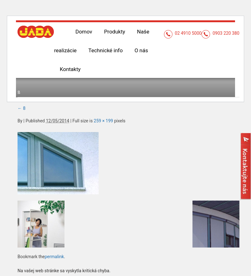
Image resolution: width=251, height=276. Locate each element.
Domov (83, 31)
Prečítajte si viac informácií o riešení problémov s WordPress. (77, 266)
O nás (112, 50)
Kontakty (141, 50)
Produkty (114, 31)
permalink (54, 237)
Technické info (77, 50)
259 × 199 (103, 102)
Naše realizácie (155, 31)
